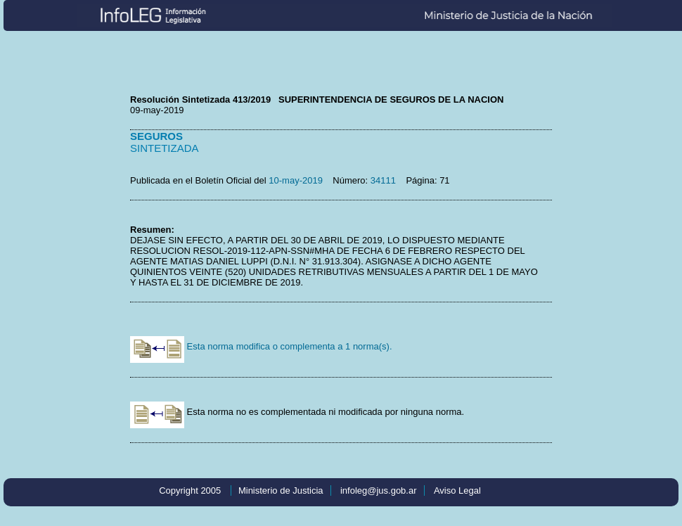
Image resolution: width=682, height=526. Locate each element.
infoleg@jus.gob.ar (378, 490)
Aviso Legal (457, 490)
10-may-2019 (296, 180)
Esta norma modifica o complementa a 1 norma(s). (261, 346)
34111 (383, 180)
